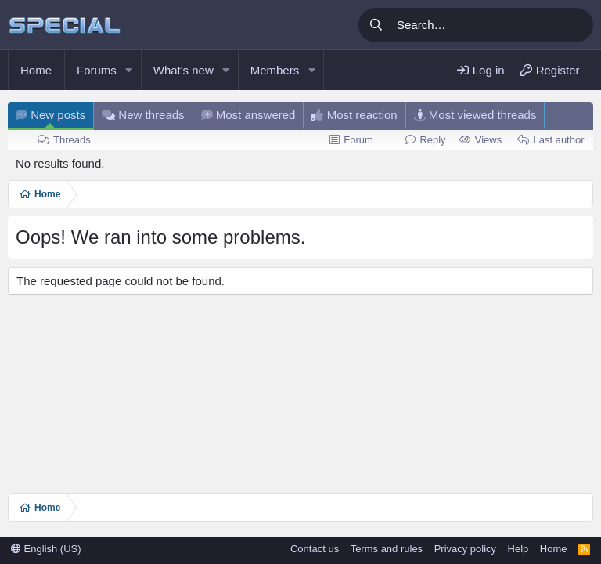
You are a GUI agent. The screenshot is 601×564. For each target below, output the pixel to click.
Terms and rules (387, 549)
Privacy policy (465, 549)
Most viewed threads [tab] (475, 114)
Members (275, 70)
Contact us (314, 549)
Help (518, 549)
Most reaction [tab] (354, 114)
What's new (183, 70)
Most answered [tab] (248, 114)
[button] (129, 70)
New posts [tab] (50, 114)
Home (36, 70)
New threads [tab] (143, 114)
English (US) (46, 549)
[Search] (492, 25)
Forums (97, 70)
